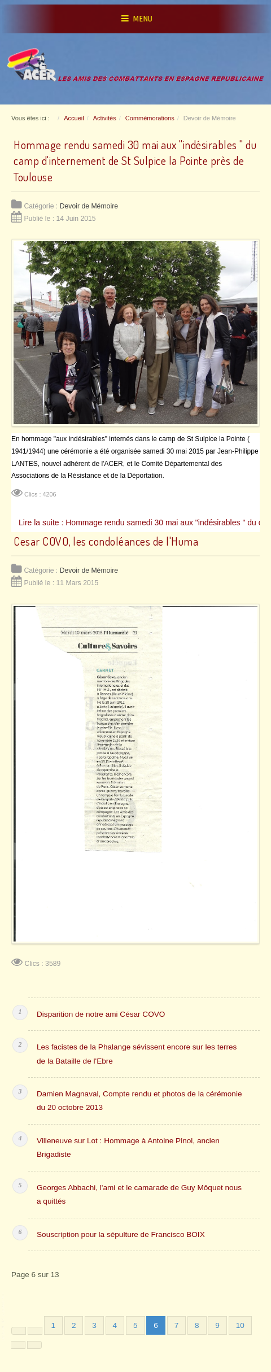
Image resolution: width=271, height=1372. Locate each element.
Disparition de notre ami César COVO (101, 1014)
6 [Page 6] (156, 1325)
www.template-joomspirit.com (4, 1316)
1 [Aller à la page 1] (53, 1325)
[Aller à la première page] (18, 1331)
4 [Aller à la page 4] (115, 1325)
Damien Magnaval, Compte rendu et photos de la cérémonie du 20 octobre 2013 (139, 1101)
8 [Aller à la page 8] (197, 1325)
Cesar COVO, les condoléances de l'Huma (106, 541)
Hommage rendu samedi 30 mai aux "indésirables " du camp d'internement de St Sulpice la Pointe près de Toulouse (135, 160)
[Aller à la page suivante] (18, 1345)
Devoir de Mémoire (89, 206)
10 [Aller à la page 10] (240, 1325)
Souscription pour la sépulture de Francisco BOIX (121, 1234)
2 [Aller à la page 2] (74, 1325)
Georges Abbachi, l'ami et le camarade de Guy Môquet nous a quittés (139, 1194)
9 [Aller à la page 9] (217, 1325)
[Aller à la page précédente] (35, 1331)
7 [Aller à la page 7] (176, 1325)
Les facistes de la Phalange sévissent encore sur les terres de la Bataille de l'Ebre (137, 1054)
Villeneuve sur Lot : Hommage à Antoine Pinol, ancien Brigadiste (128, 1147)
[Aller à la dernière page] (34, 1345)
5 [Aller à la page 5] (135, 1325)
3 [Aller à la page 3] (94, 1325)
